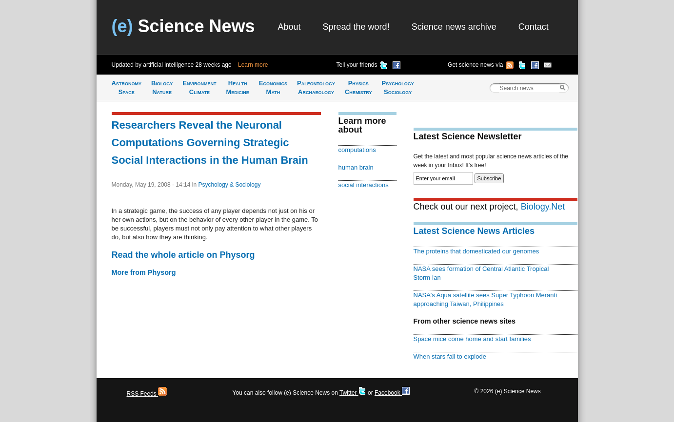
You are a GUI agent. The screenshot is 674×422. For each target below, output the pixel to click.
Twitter (352, 392)
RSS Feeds (147, 393)
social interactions (363, 185)
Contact (533, 27)
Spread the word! (356, 27)
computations (357, 149)
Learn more (253, 64)
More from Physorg (144, 272)
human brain (356, 167)
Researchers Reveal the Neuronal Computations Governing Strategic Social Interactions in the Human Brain (210, 142)
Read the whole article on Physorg (183, 255)
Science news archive (454, 27)
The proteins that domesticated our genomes (476, 251)
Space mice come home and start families (472, 339)
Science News (183, 26)
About (289, 27)
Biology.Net (543, 206)
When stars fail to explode (450, 356)
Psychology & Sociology (229, 184)
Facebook (392, 392)
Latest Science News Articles (474, 231)
